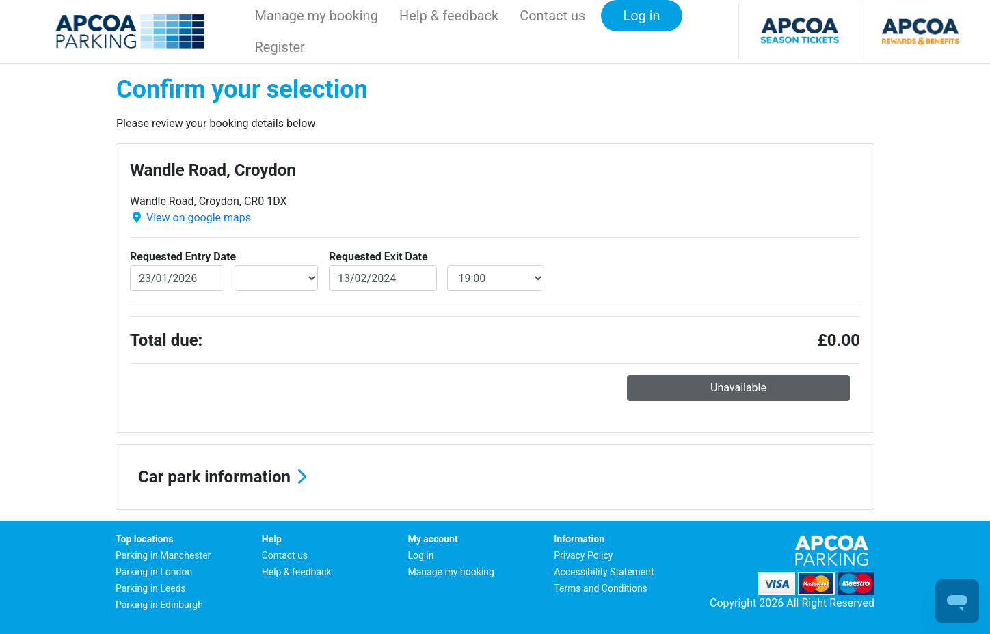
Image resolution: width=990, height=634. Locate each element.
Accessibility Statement (604, 571)
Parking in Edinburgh (159, 604)
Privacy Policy (583, 555)
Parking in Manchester (163, 555)
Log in (421, 555)
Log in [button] (641, 16)
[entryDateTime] (277, 278)
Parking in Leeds (151, 588)
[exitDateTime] (496, 278)
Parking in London (154, 571)
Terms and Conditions (600, 588)
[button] (495, 477)
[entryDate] (177, 278)
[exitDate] (383, 278)
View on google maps (198, 217)
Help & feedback (448, 16)
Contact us (552, 16)
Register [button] (280, 47)
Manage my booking (316, 16)
